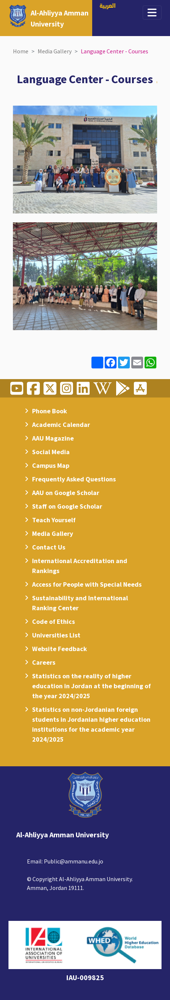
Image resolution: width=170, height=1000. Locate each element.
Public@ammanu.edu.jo (73, 861)
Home (20, 51)
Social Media (51, 452)
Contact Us (48, 547)
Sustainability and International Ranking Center (80, 603)
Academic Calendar (61, 424)
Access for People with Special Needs (87, 584)
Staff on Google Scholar (67, 506)
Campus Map (50, 465)
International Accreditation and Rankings (79, 565)
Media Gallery (55, 51)
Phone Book (49, 411)
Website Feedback (59, 648)
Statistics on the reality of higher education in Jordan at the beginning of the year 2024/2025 (91, 686)
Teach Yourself (54, 520)
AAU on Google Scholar (65, 492)
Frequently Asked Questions (74, 479)
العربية (108, 6)
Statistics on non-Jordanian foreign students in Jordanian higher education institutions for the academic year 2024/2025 (91, 724)
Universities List (56, 635)
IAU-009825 (85, 977)
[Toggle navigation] (152, 13)
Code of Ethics (53, 621)
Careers (43, 662)
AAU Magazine (53, 438)
